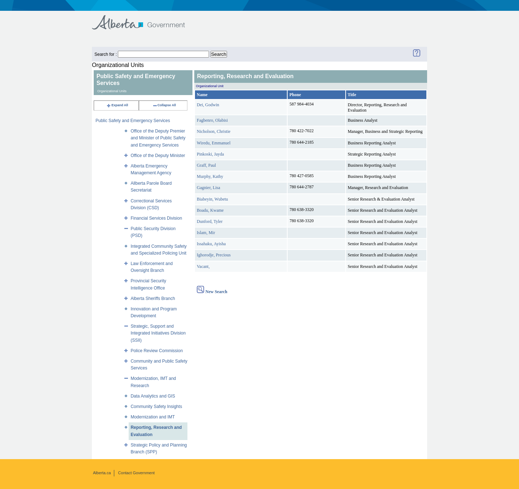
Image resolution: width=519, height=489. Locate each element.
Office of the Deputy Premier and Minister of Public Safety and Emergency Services (157, 138)
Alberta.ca (102, 473)
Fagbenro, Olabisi (212, 120)
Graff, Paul (206, 165)
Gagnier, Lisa (208, 187)
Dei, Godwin (208, 104)
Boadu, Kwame (210, 210)
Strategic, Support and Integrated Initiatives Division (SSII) (158, 333)
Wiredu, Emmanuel (214, 142)
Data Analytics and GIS (152, 396)
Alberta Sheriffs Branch (152, 298)
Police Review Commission (156, 350)
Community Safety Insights (156, 406)
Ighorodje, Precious (214, 254)
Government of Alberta (144, 19)
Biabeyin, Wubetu (212, 199)
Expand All (117, 105)
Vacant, (203, 266)
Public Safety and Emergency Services (133, 120)
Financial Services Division (156, 218)
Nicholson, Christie (213, 131)
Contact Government (136, 473)
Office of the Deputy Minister (157, 155)
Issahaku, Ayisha (211, 243)
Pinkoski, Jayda (210, 154)
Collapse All (164, 105)
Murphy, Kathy (210, 176)
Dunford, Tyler (210, 221)
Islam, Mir (206, 232)
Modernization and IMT (152, 417)
